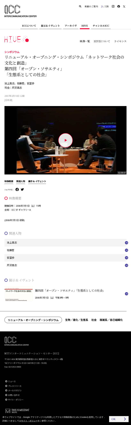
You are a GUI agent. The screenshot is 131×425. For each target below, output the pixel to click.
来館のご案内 (91, 6)
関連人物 (20, 181)
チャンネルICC (101, 25)
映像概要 (8, 181)
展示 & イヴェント (37, 181)
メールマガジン (15, 390)
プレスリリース (14, 386)
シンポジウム (11, 52)
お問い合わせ (14, 395)
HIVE (84, 25)
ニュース (12, 381)
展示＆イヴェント (50, 25)
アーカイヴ (71, 25)
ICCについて (29, 25)
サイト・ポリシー (15, 399)
